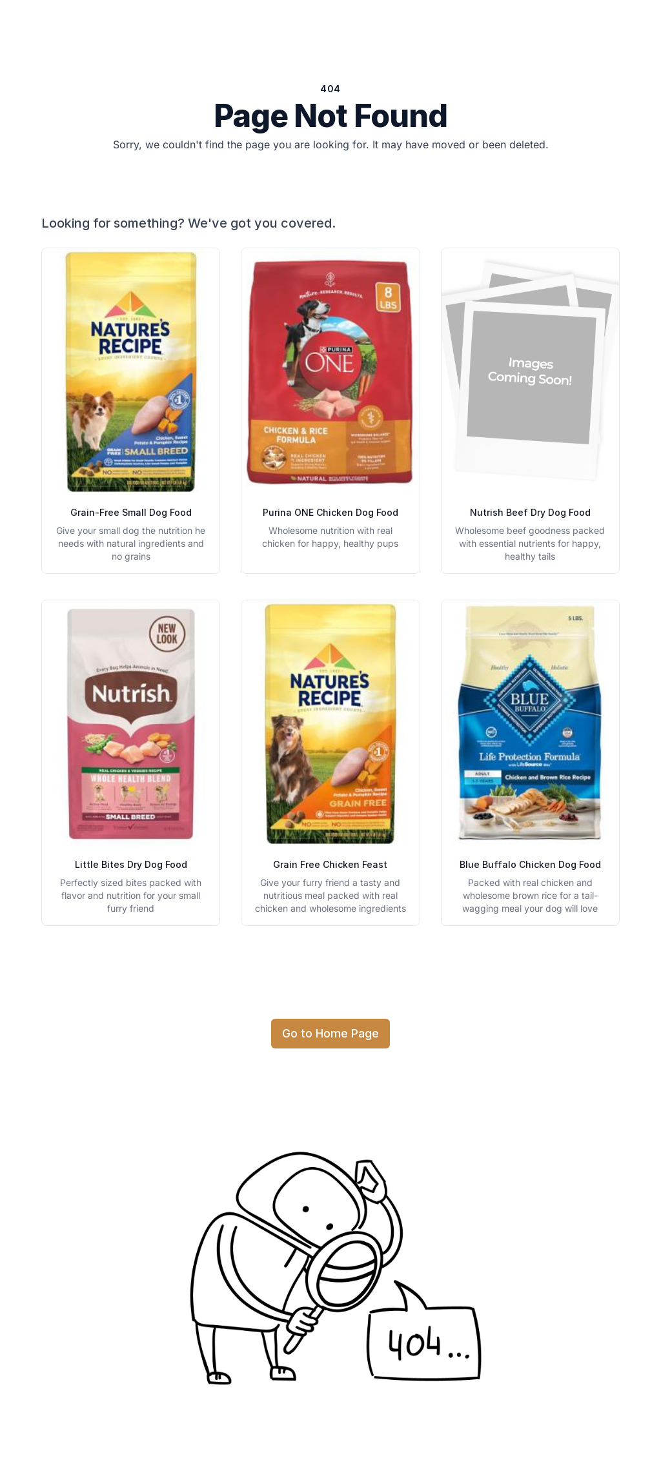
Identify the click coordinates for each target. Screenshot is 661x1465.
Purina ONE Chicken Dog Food (330, 512)
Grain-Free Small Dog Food (131, 512)
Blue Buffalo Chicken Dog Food (530, 864)
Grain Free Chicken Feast (330, 864)
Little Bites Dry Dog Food (131, 864)
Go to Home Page (330, 1033)
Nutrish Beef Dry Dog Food (530, 512)
